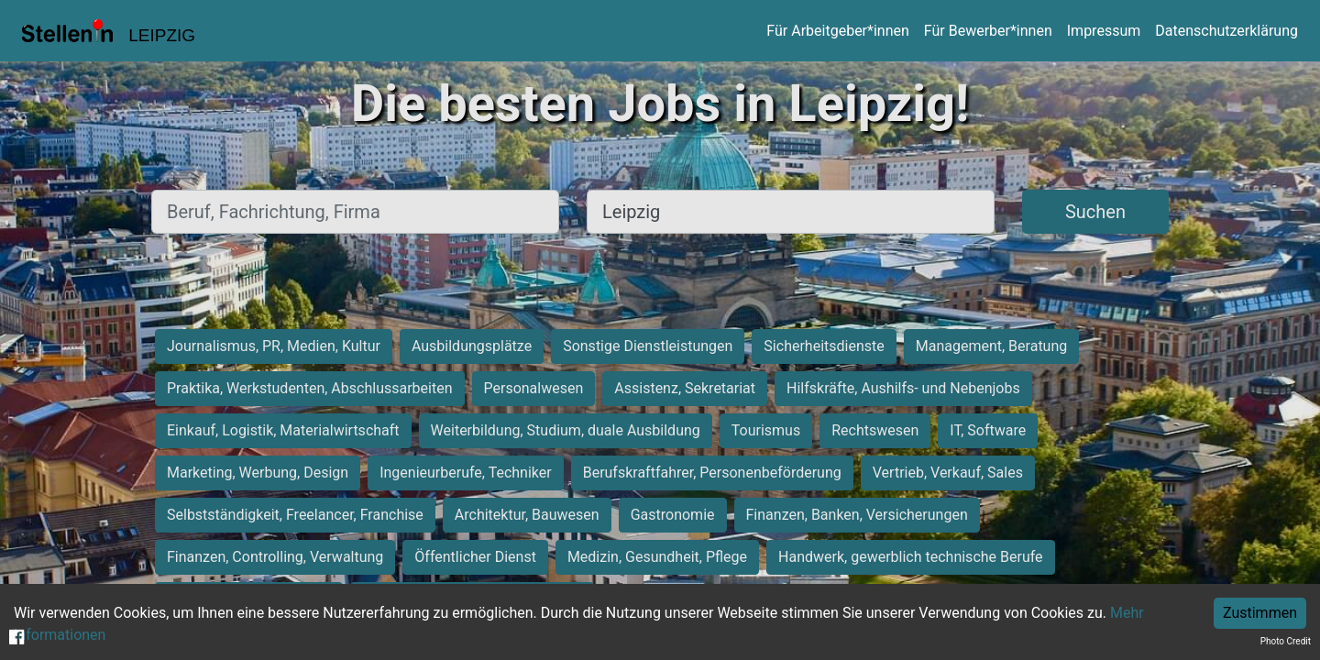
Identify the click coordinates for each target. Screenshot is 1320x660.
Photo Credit (1285, 641)
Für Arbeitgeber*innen (837, 30)
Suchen (1095, 212)
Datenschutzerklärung (1226, 30)
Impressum (1104, 30)
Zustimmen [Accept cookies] (1260, 613)
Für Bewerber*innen (988, 30)
